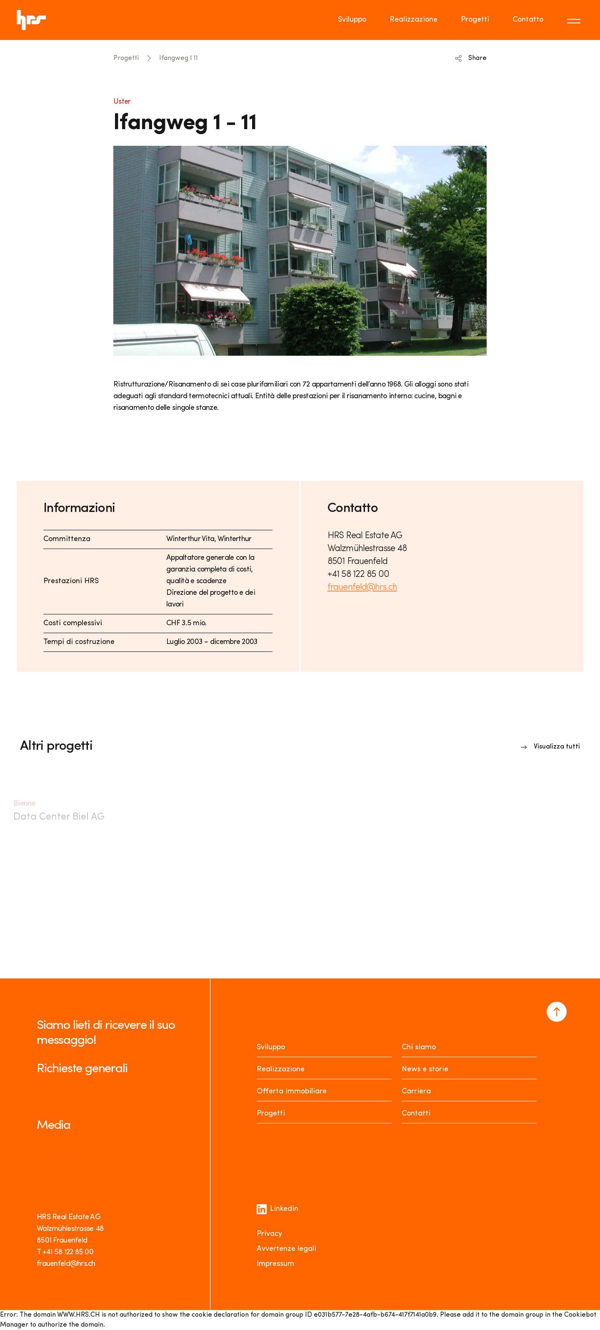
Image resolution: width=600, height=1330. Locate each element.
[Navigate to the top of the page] (557, 1012)
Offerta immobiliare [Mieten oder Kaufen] (292, 1091)
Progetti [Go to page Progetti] (475, 20)
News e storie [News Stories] (425, 1069)
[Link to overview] (550, 747)
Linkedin (277, 1209)
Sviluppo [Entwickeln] (271, 1047)
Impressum (275, 1264)
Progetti (126, 58)
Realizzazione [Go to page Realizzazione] (414, 20)
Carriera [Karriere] (416, 1091)
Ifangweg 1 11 (178, 58)
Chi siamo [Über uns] (419, 1047)
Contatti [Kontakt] (416, 1114)
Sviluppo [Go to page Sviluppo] (352, 20)
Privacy (269, 1234)
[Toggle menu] (575, 20)
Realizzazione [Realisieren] (281, 1069)
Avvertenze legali (286, 1249)
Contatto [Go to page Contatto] (527, 20)
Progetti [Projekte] (271, 1114)
